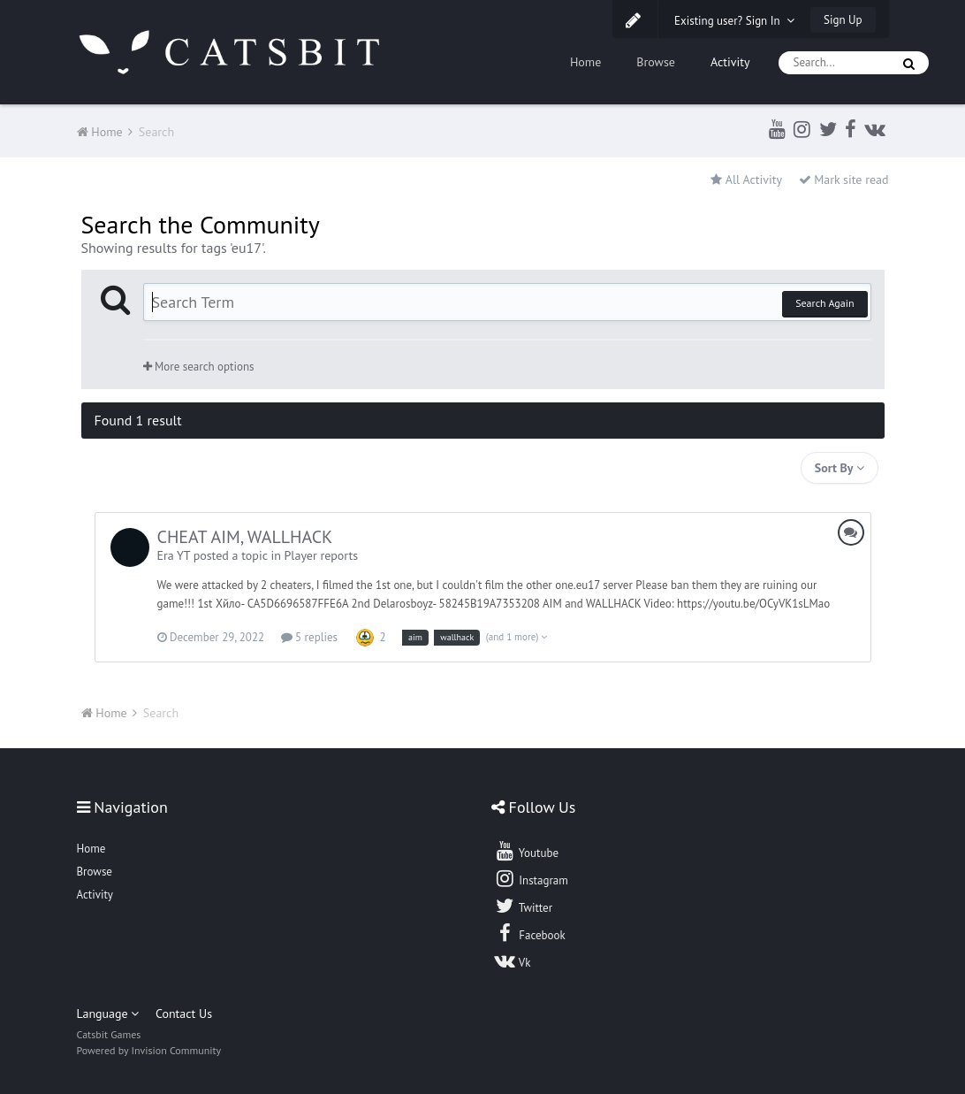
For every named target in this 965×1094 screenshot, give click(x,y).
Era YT (173, 555)
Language (108, 1013)
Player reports (322, 555)
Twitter (523, 905)
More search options (199, 366)
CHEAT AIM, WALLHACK (245, 536)
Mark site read (844, 179)
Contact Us (184, 1013)
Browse (655, 62)
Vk (512, 960)
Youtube (526, 851)
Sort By (839, 468)
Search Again (824, 303)
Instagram (531, 878)
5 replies (309, 637)
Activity (730, 62)
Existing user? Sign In (734, 20)
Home (585, 62)
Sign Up (843, 19)
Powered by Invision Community (149, 1050)
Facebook (530, 933)
